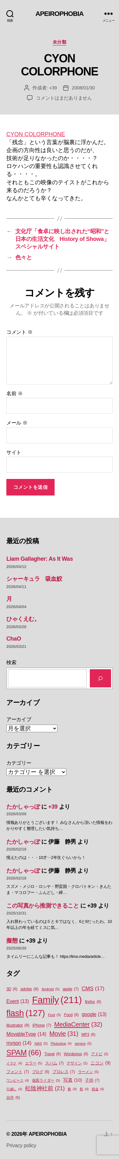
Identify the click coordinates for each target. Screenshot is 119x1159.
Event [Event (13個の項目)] (17, 1001)
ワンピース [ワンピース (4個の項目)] (17, 1080)
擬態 (11, 941)
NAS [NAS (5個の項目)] (41, 1043)
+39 (53, 87)
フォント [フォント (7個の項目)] (17, 1072)
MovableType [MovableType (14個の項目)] (26, 1034)
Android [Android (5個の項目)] (50, 989)
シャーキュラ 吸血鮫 (34, 579)
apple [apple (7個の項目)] (70, 989)
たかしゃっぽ (23, 807)
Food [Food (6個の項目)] (71, 1015)
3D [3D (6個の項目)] (11, 989)
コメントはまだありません (64, 98)
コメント (19, 332)
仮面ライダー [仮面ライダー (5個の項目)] (46, 1080)
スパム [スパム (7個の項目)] (54, 1063)
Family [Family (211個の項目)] (57, 1000)
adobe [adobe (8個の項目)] (29, 989)
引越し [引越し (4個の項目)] (14, 1089)
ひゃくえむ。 (23, 619)
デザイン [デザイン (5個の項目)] (77, 1063)
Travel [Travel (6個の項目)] (52, 1054)
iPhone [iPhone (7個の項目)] (41, 1025)
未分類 (60, 42)
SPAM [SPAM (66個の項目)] (23, 1052)
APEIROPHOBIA (60, 13)
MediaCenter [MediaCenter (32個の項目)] (78, 1024)
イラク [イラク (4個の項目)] (14, 1063)
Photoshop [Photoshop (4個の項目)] (61, 1043)
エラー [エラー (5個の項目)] (33, 1063)
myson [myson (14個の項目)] (18, 1043)
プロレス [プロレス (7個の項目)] (63, 1072)
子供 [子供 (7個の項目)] (92, 1080)
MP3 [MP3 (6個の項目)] (88, 1035)
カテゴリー (18, 763)
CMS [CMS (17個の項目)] (93, 989)
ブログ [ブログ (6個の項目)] (41, 1072)
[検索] (100, 678)
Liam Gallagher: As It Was (39, 559)
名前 (14, 393)
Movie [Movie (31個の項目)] (64, 1034)
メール (17, 422)
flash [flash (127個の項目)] (25, 1013)
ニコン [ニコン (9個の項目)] (100, 1063)
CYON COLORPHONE (35, 134)
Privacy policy (21, 1145)
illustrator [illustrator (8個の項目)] (18, 1025)
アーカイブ (18, 719)
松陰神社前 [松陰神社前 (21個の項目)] (45, 1088)
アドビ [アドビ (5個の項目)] (99, 1054)
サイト (13, 452)
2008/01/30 (83, 87)
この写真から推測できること (42, 906)
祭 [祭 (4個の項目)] (84, 1089)
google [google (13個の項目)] (94, 1014)
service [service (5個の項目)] (83, 1043)
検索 (11, 662)
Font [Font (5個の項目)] (54, 1015)
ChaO (13, 639)
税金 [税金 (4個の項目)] (98, 1089)
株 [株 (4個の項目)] (72, 1089)
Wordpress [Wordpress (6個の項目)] (76, 1054)
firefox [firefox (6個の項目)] (93, 1002)
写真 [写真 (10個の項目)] (72, 1080)
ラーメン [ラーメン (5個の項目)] (88, 1072)
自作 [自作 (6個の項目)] (13, 1098)
